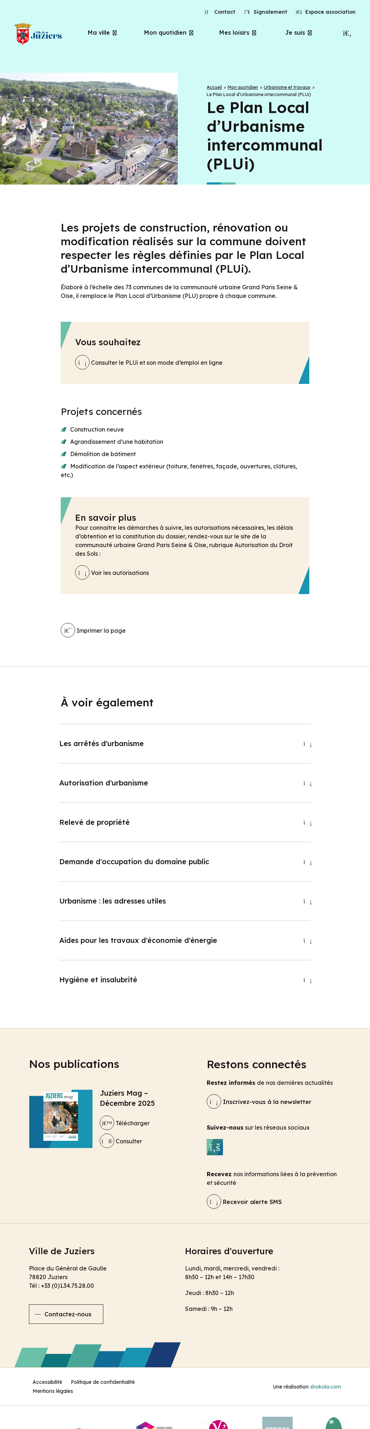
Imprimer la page (93, 630)
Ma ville (99, 32)
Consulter (121, 1141)
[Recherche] (347, 33)
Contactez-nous (67, 1314)
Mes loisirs (234, 32)
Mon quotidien (165, 32)
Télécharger (125, 1123)
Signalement (265, 12)
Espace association (326, 12)
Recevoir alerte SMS (244, 1201)
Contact (220, 12)
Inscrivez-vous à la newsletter (259, 1101)
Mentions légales (53, 1391)
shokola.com (325, 1386)
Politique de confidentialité (103, 1382)
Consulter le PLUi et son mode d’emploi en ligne (149, 362)
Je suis (295, 32)
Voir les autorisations (112, 572)
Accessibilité (47, 1382)
